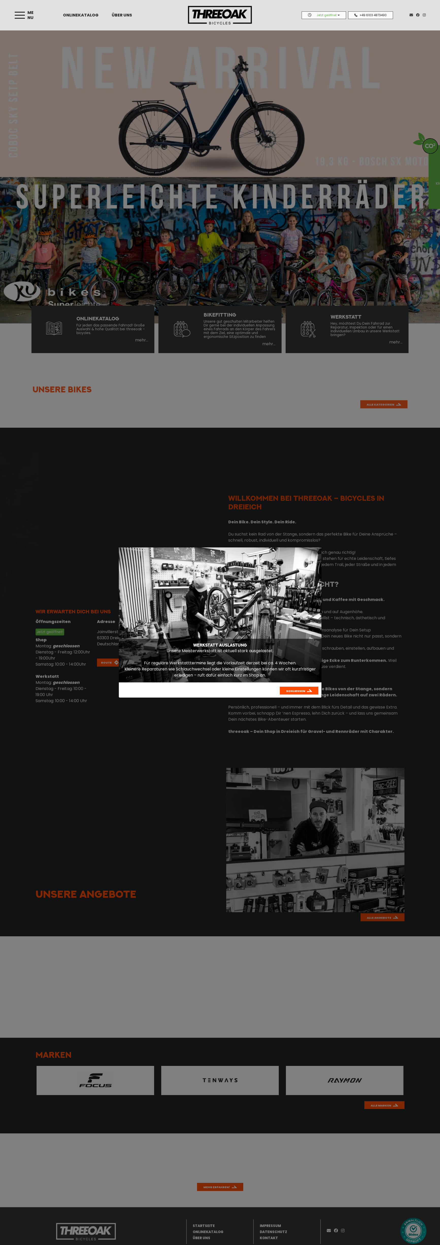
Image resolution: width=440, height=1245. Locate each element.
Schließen (295, 691)
